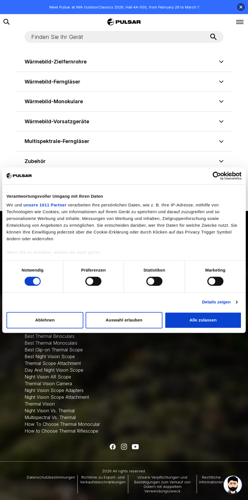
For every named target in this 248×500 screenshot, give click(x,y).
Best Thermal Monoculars (51, 343)
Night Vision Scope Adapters (54, 390)
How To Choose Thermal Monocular (62, 424)
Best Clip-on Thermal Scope (54, 350)
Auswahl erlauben (124, 320)
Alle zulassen (203, 320)
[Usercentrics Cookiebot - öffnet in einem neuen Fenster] (217, 175)
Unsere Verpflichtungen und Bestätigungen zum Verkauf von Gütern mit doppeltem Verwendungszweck (162, 484)
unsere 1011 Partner (45, 204)
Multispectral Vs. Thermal (50, 417)
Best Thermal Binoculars (50, 336)
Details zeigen (216, 302)
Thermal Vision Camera (48, 383)
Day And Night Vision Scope (54, 370)
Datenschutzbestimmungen (51, 477)
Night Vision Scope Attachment (57, 397)
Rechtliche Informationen (211, 479)
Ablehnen (45, 320)
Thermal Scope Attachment (53, 363)
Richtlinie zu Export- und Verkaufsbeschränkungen (103, 479)
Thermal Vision (40, 404)
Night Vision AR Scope (48, 377)
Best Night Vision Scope (50, 356)
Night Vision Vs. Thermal (50, 410)
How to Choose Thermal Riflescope (61, 431)
